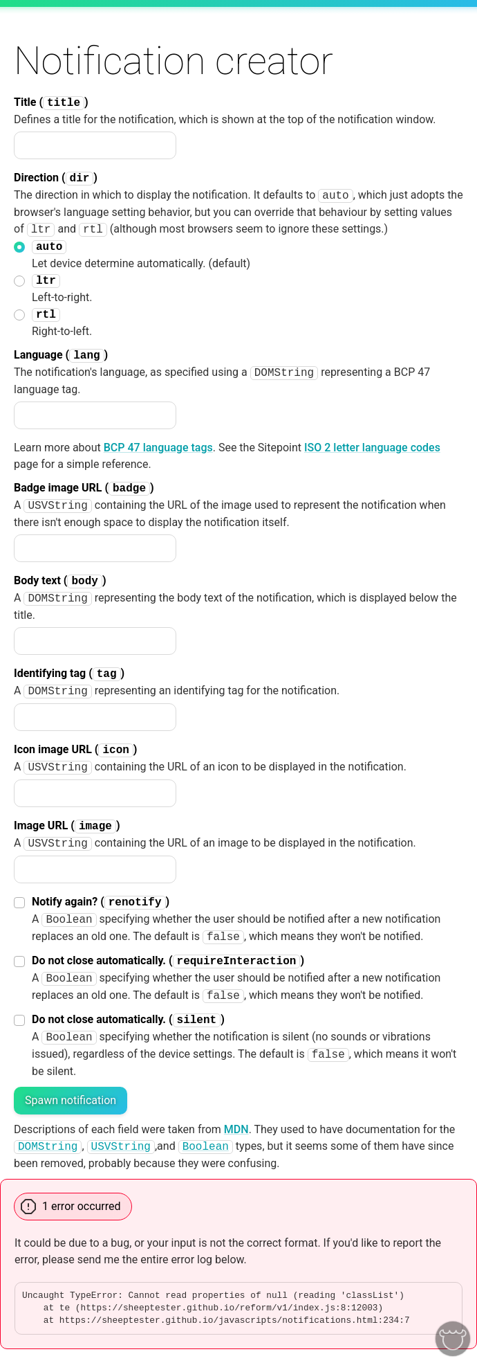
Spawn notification (70, 1100)
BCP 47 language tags (158, 447)
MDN (236, 1129)
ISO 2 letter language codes (372, 447)
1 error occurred (81, 1206)
